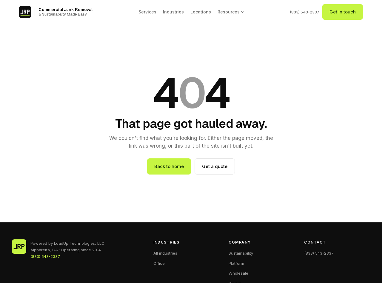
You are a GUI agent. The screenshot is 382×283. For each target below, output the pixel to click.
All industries (165, 253)
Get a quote (214, 166)
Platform (236, 263)
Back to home (169, 166)
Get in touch (342, 12)
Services (147, 11)
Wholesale (238, 273)
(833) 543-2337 (304, 12)
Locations (200, 11)
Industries (173, 11)
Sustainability (241, 253)
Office (159, 263)
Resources (231, 12)
